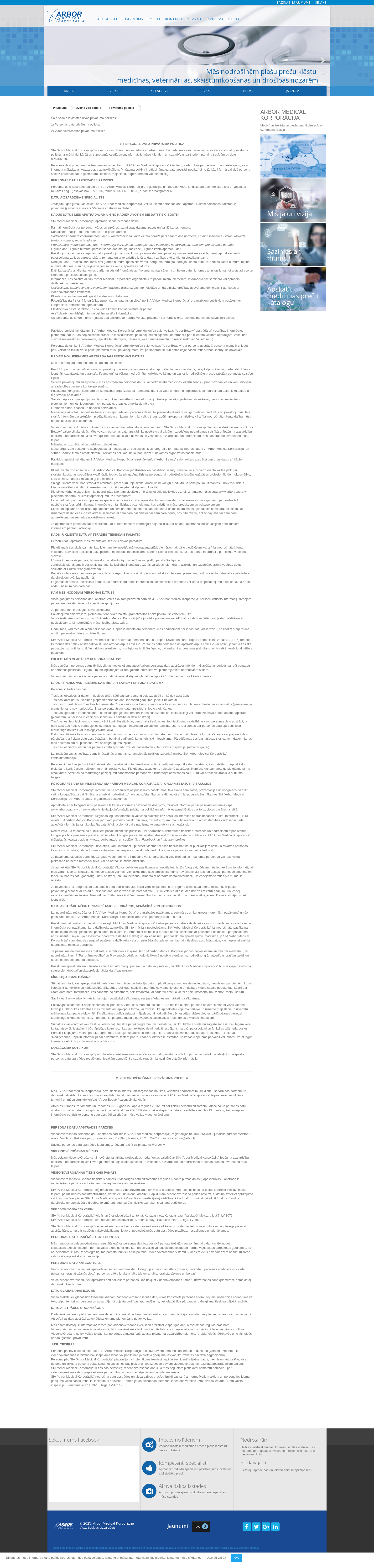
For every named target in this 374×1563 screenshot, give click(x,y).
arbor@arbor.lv (162, 191)
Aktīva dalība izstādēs (182, 1486)
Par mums (134, 19)
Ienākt (321, 2)
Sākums (60, 108)
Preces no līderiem (179, 1439)
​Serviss (203, 91)
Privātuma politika (221, 19)
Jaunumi (293, 91)
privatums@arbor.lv (64, 891)
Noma (248, 91)
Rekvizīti (193, 19)
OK (236, 1557)
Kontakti (173, 19)
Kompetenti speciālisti (183, 1462)
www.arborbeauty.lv (232, 491)
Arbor (69, 91)
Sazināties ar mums (294, 2)
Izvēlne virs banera (88, 108)
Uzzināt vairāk (217, 1557)
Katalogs (159, 91)
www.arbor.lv (89, 169)
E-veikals (114, 91)
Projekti (153, 19)
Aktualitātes (109, 19)
